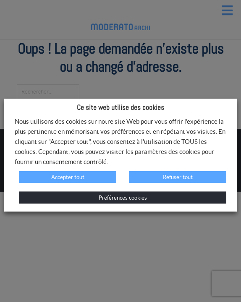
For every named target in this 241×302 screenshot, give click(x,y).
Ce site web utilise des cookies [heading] (120, 107)
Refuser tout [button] (178, 177)
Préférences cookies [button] (123, 198)
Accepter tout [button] (67, 177)
